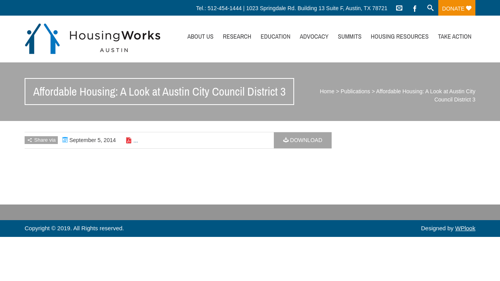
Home (327, 91)
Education (275, 36)
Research (237, 36)
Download (302, 140)
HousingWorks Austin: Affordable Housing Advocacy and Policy (93, 38)
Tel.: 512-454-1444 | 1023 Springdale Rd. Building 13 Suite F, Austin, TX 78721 (292, 8)
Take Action (454, 36)
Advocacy (314, 36)
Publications (355, 91)
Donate (456, 8)
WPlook (465, 228)
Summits (350, 36)
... (136, 140)
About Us (201, 36)
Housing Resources (400, 36)
